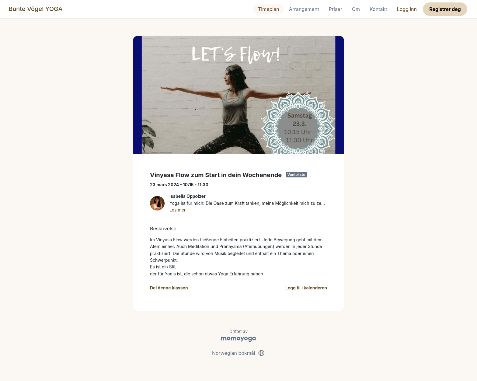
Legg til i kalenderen (306, 287)
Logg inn (407, 9)
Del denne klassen (169, 287)
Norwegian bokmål (238, 353)
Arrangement (304, 9)
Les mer (177, 209)
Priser (335, 9)
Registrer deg (445, 9)
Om (356, 9)
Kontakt (378, 9)
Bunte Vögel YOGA (36, 8)
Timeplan (268, 9)
